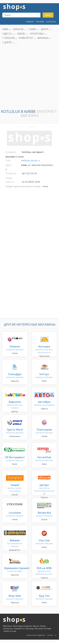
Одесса (7, 33)
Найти (48, 14)
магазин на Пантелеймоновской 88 (44, 489)
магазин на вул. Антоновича (15, 488)
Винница (43, 37)
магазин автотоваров (44, 403)
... (17, 42)
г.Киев (32, 29)
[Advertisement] (29, 76)
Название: (11, 152)
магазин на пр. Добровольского (44, 571)
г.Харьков (8, 37)
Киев (5, 29)
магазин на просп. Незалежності (44, 349)
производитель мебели (14, 543)
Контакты (51, 21)
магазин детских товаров (14, 405)
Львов (21, 33)
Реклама (40, 21)
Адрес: (9, 165)
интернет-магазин (14, 348)
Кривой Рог (26, 37)
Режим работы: (10, 179)
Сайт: (8, 160)
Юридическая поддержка (35, 635)
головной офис (17, 570)
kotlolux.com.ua (29, 160)
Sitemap (50, 635)
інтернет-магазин (44, 514)
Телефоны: (11, 173)
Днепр (44, 29)
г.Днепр (7, 42)
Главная (30, 21)
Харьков (18, 29)
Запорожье (37, 33)
